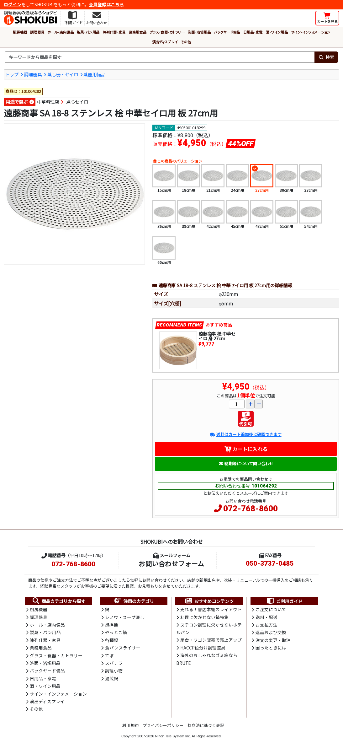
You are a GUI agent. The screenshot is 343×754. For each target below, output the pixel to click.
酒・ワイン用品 (277, 32)
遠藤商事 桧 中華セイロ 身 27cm (216, 336)
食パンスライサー (122, 647)
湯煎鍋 (111, 678)
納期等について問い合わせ (246, 463)
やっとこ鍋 (116, 632)
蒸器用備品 (94, 74)
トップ (11, 74)
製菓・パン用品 (88, 32)
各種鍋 (111, 640)
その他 (186, 41)
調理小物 (114, 670)
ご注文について (271, 609)
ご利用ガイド (284, 601)
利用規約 (130, 725)
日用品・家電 (253, 32)
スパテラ (114, 663)
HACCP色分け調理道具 (202, 647)
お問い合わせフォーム (171, 563)
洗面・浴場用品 (199, 32)
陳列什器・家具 (114, 32)
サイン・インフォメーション (310, 32)
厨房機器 (20, 32)
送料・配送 (266, 617)
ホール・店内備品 (60, 32)
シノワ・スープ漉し (124, 617)
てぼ (109, 655)
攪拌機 (111, 625)
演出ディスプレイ (165, 41)
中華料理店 (48, 101)
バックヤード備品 (227, 32)
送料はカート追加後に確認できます (245, 434)
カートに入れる (245, 449)
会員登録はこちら (106, 4)
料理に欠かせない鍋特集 (204, 617)
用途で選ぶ (17, 101)
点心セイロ (77, 101)
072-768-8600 (250, 508)
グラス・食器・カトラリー (167, 32)
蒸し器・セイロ (62, 74)
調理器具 (37, 32)
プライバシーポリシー (163, 725)
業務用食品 (138, 32)
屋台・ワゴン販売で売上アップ (211, 640)
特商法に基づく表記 (205, 725)
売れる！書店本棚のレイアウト (211, 609)
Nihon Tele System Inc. (173, 736)
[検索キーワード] (159, 57)
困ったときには (271, 647)
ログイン (12, 4)
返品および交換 (271, 632)
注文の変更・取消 (273, 640)
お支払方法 (266, 625)
